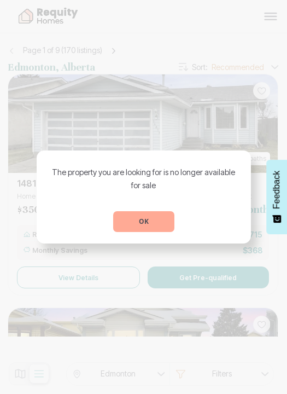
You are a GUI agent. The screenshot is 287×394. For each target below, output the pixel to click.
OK (144, 221)
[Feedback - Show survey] (276, 197)
